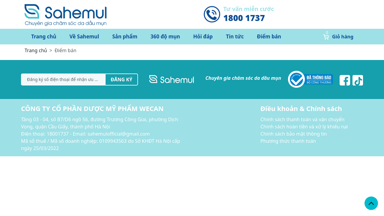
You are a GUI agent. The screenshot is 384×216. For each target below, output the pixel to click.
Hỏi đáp (203, 36)
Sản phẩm (124, 36)
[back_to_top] (371, 203)
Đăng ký (121, 79)
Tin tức (235, 36)
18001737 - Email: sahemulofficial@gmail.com (98, 133)
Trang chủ (43, 36)
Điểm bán (269, 36)
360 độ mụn (165, 36)
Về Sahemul (84, 36)
